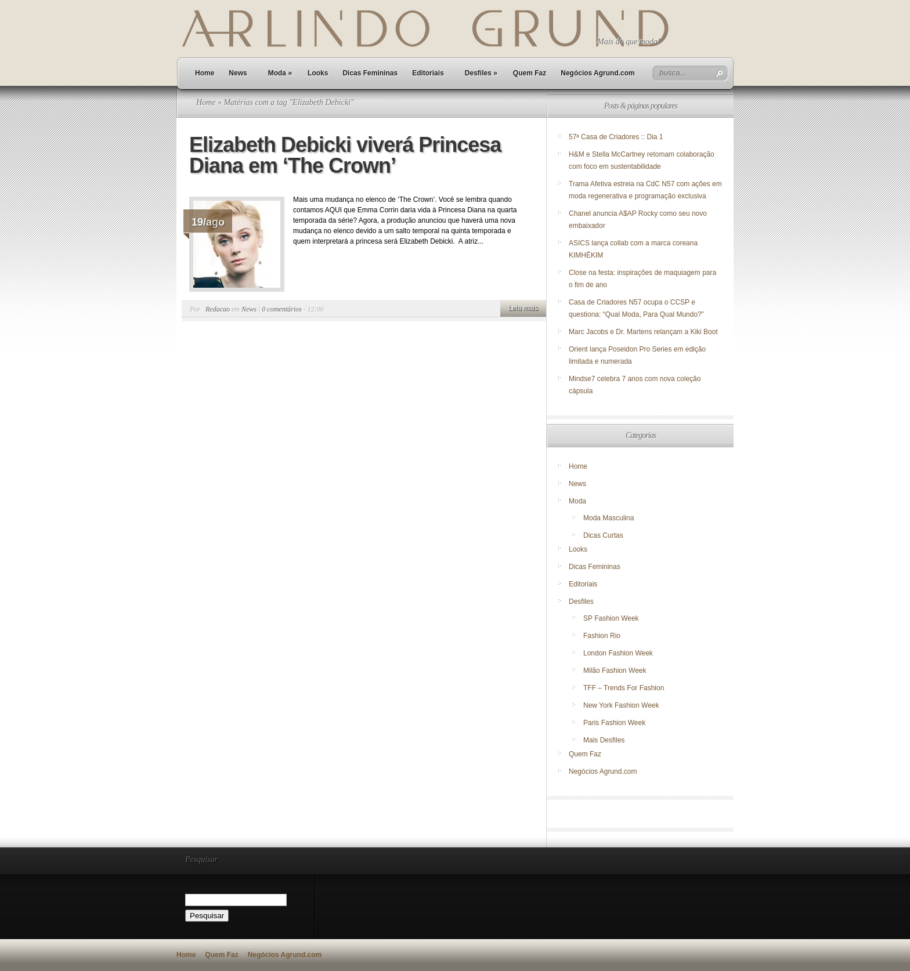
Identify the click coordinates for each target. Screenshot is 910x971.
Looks (318, 73)
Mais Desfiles (603, 740)
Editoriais (428, 73)
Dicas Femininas (370, 73)
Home (204, 73)
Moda (280, 73)
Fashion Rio (601, 636)
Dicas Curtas (603, 535)
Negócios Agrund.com (598, 73)
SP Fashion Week (611, 618)
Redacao (217, 309)
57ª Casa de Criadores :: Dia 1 (616, 137)
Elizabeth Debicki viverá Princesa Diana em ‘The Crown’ (345, 155)
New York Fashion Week (621, 705)
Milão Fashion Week (615, 670)
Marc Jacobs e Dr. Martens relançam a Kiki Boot (643, 332)
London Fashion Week (618, 653)
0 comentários (281, 309)
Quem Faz (529, 73)
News (238, 73)
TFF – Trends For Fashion (623, 688)
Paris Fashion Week (614, 723)
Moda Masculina (608, 518)
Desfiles (481, 73)
